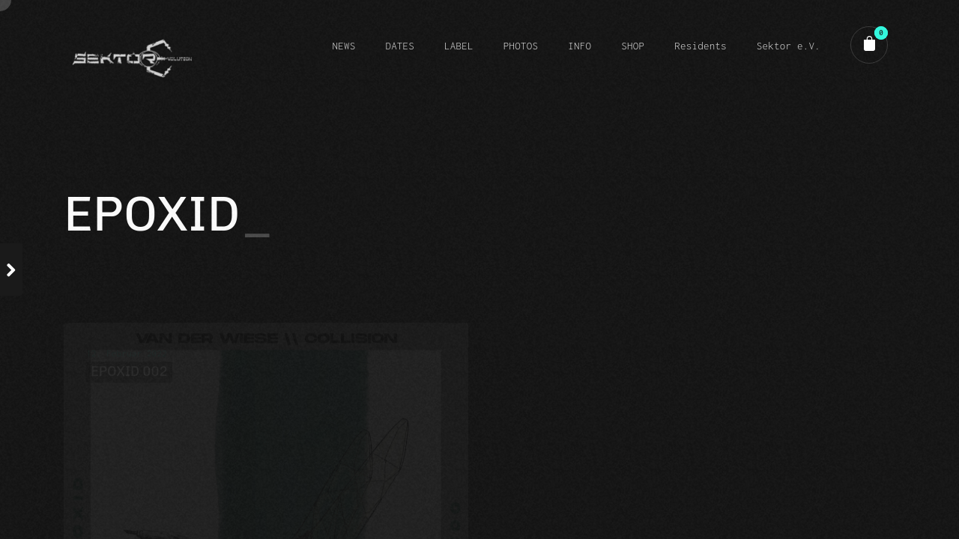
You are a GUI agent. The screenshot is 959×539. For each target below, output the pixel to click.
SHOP (632, 46)
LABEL (459, 46)
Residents (700, 46)
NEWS (343, 46)
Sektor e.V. (788, 46)
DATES (399, 46)
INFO (579, 46)
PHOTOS (520, 46)
